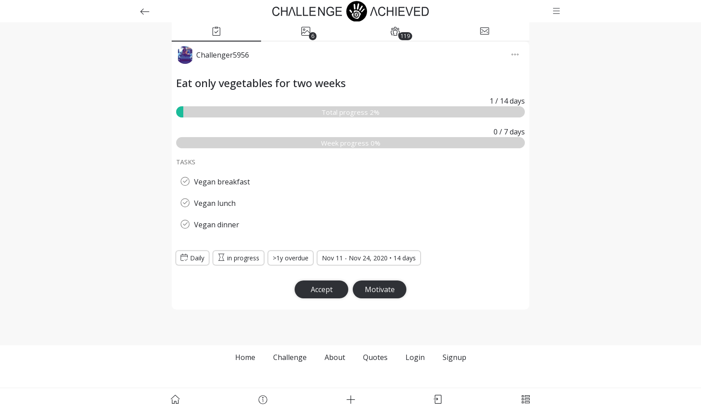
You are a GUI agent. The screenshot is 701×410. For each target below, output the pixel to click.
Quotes (375, 357)
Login (415, 357)
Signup (454, 357)
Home (245, 357)
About (335, 357)
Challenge (290, 357)
